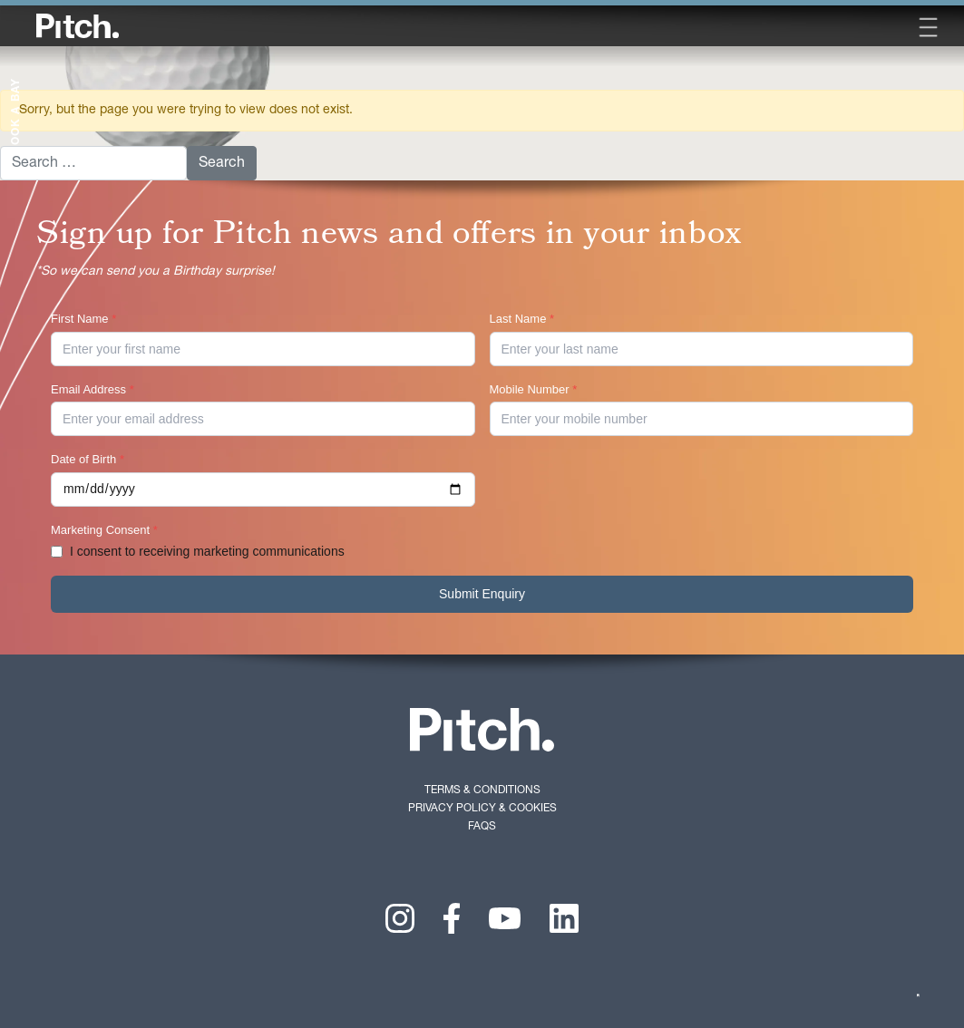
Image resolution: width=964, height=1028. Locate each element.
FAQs (482, 826)
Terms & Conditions (482, 790)
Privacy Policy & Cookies (482, 808)
